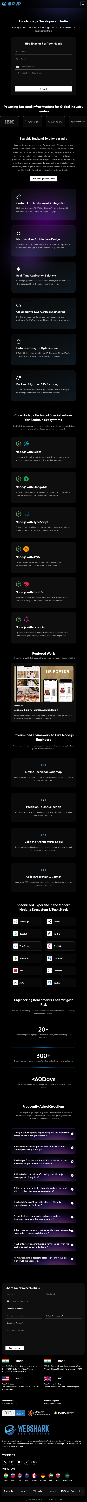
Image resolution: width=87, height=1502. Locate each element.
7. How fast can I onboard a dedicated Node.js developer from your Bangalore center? (37, 1218)
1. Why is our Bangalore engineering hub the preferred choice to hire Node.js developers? (41, 1134)
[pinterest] (34, 1462)
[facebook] (4, 1462)
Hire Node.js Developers (43, 178)
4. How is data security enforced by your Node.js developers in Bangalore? (38, 1176)
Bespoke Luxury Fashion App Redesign (36, 709)
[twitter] (26, 1462)
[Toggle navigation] (83, 4)
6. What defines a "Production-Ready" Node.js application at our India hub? (37, 1204)
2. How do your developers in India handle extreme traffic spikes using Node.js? (39, 1148)
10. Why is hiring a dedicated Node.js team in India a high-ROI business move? (40, 1259)
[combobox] (18, 66)
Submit (43, 89)
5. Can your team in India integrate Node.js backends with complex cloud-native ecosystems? (41, 1190)
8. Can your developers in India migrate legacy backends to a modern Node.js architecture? (42, 1231)
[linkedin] (19, 1462)
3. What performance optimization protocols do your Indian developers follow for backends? (41, 1162)
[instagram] (11, 1462)
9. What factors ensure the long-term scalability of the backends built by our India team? (41, 1245)
